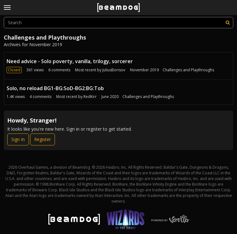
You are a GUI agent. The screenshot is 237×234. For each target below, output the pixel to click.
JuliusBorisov (113, 70)
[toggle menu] (7, 7)
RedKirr (90, 96)
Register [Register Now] (42, 139)
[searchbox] (118, 22)
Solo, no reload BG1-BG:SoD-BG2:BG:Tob (55, 88)
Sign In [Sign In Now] (18, 139)
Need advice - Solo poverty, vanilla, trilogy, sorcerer (70, 61)
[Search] (227, 22)
